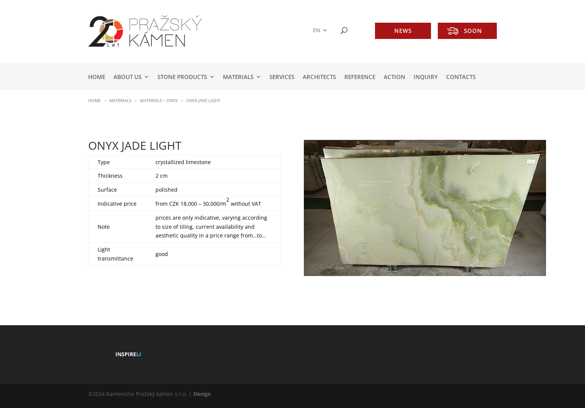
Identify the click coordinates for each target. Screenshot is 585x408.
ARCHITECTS (319, 77)
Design (202, 393)
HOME (96, 77)
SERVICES (281, 77)
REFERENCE (359, 77)
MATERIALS (238, 77)
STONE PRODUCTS (182, 77)
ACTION (394, 77)
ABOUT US (128, 77)
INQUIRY (426, 77)
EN (316, 30)
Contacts (461, 77)
